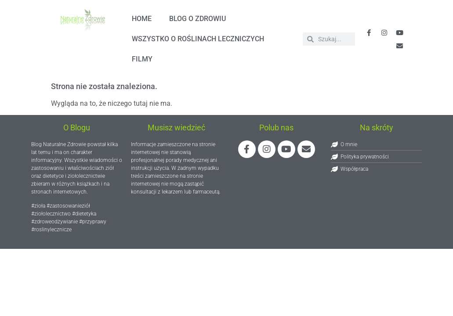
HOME (142, 18)
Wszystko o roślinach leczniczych (198, 39)
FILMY (142, 59)
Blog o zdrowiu (197, 18)
